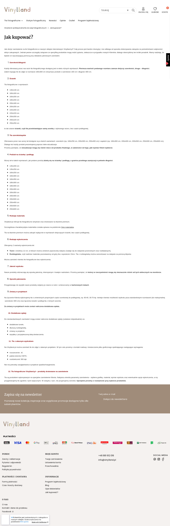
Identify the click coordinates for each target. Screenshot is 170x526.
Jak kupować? (51, 492)
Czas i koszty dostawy (12, 485)
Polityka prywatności (11, 469)
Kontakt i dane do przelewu (14, 508)
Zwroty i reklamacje (11, 459)
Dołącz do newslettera (115, 399)
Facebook (7, 511)
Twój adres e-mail (106, 394)
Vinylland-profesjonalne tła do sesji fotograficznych (25, 28)
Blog (47, 485)
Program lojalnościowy (55, 481)
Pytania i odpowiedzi (11, 462)
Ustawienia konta (53, 462)
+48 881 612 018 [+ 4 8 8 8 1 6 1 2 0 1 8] (106, 455)
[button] (133, 10)
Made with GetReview (39, 522)
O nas (5, 504)
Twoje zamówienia (53, 459)
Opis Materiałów (52, 488)
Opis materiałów (67, 227)
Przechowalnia (51, 466)
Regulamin (7, 466)
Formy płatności (9, 481)
